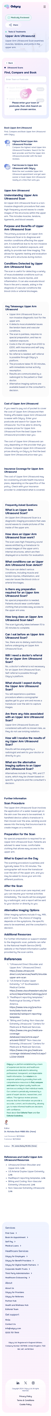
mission (29, 1076)
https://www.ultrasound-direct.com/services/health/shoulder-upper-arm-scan (29, 974)
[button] (44, 7)
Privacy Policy (25, 1396)
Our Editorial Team (25, 1112)
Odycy (10, 1064)
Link (22, 1168)
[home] (12, 6)
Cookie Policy (25, 1404)
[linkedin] (18, 1383)
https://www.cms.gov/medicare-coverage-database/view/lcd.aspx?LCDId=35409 (28, 1053)
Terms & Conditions (25, 1400)
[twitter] (25, 1383)
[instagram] (33, 1383)
